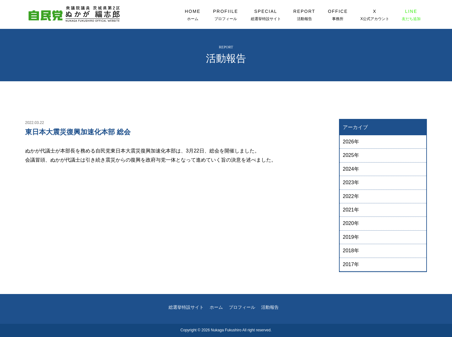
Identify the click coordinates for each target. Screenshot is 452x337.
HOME (193, 15)
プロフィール (242, 307)
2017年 (351, 264)
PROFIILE (225, 15)
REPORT (304, 15)
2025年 (351, 155)
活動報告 (270, 307)
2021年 (351, 209)
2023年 (351, 182)
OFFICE (338, 15)
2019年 (351, 237)
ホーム (216, 307)
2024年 (351, 169)
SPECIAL (266, 15)
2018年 (351, 250)
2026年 (351, 141)
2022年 (351, 196)
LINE (411, 15)
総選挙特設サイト (186, 307)
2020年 (351, 223)
